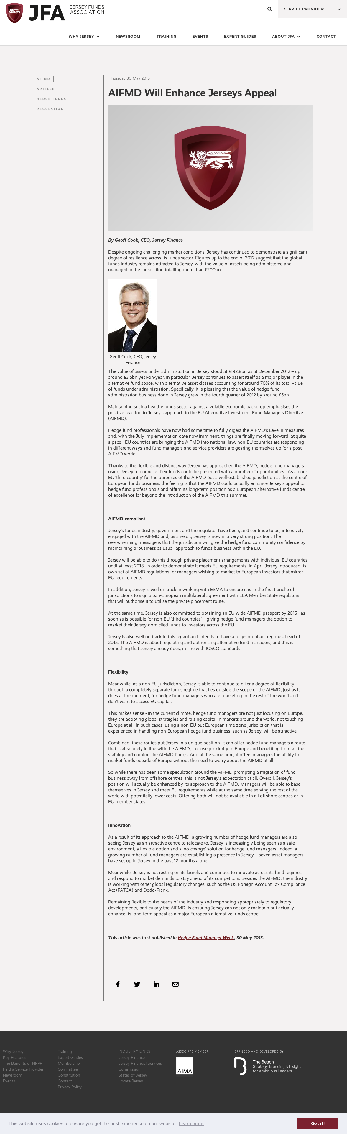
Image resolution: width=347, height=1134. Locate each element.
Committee (68, 1069)
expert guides (240, 36)
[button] (302, 7)
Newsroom (12, 1075)
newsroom (128, 36)
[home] (54, 13)
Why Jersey (13, 1051)
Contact (326, 36)
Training (65, 1051)
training (167, 36)
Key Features (14, 1057)
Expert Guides (70, 1057)
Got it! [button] (318, 1123)
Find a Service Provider (23, 1069)
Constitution (69, 1075)
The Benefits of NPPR (22, 1063)
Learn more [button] (191, 1123)
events (200, 36)
